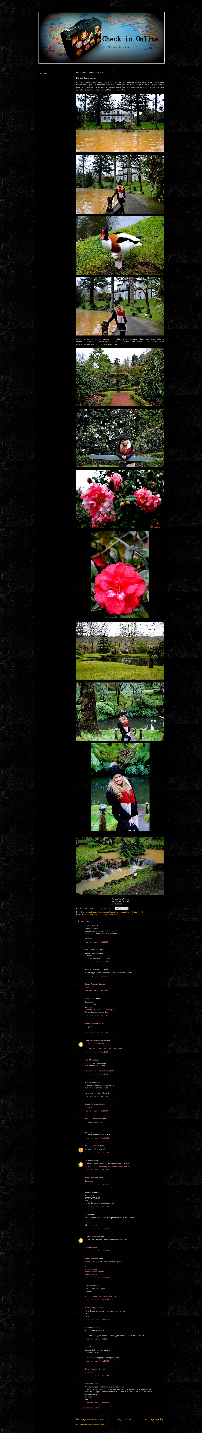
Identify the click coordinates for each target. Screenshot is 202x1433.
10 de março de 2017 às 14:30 (97, 1228)
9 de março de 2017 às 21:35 (96, 1096)
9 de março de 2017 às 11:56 (96, 962)
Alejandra (89, 1192)
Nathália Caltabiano (93, 1119)
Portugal (129, 912)
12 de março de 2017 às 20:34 (97, 1361)
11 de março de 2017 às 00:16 (97, 1319)
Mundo (105, 912)
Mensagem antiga (154, 1419)
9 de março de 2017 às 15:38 (96, 1074)
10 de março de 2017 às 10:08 (97, 1138)
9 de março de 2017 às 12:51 (96, 976)
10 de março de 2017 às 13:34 (97, 1206)
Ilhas (100, 912)
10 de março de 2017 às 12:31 (97, 1184)
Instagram (103, 1296)
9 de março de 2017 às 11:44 (96, 942)
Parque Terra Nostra (117, 912)
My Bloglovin (125, 1166)
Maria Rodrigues (92, 1308)
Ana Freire (89, 1383)
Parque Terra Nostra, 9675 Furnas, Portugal (98, 915)
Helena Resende (91, 984)
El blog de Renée (92, 1236)
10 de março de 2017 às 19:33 (97, 1278)
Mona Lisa (89, 925)
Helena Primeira (91, 1258)
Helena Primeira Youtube (94, 1272)
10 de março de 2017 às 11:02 (97, 1153)
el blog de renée (91, 1247)
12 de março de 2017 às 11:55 (97, 1339)
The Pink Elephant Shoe (95, 1040)
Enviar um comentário (90, 1408)
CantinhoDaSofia (91, 1010)
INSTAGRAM (115, 1049)
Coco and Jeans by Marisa (95, 1166)
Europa (94, 912)
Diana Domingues (92, 950)
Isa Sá (87, 1214)
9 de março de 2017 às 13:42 (96, 1015)
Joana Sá (88, 1347)
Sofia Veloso (90, 999)
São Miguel (138, 912)
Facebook (103, 1010)
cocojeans (89, 1160)
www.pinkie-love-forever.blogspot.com (99, 1071)
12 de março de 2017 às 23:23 (97, 1376)
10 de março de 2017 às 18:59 (97, 1251)
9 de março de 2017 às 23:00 (96, 1111)
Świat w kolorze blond (94, 969)
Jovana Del (89, 1327)
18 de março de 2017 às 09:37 (97, 1403)
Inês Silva (89, 1060)
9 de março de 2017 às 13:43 (96, 1032)
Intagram (111, 1010)
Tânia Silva (89, 1286)
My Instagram (113, 1166)
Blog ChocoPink (91, 1296)
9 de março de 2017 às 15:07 (96, 1052)
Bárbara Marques (92, 1146)
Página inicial (124, 1419)
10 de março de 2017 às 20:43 (97, 1300)
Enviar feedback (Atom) (95, 1425)
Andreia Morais (91, 1082)
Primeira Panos (91, 1274)
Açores (87, 912)
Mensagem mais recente (90, 1419)
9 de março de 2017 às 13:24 (96, 991)
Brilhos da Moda (91, 1225)
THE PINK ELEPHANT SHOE (96, 1049)
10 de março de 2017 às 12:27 (97, 1170)
